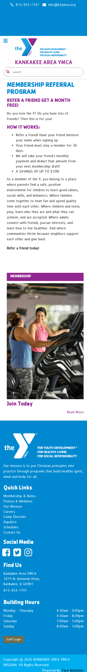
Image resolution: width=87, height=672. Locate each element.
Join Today (20, 404)
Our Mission (12, 506)
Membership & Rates (19, 496)
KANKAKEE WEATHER (43, 23)
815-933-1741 (15, 590)
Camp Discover (14, 516)
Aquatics (9, 522)
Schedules (10, 527)
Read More (75, 412)
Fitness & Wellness (17, 501)
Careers (9, 511)
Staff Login (13, 639)
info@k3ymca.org (61, 5)
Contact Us (11, 532)
